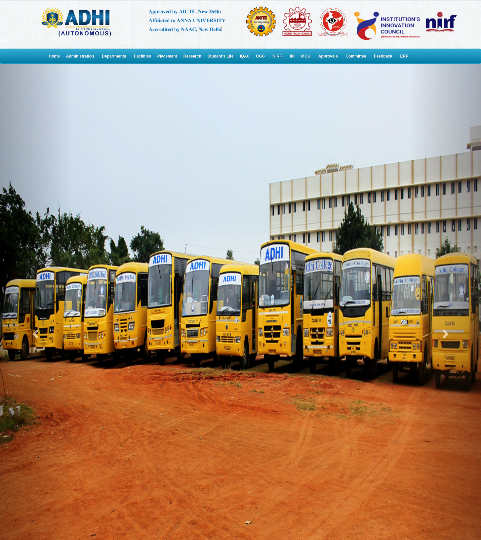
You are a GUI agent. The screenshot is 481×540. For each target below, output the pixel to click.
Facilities (142, 56)
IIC (292, 56)
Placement (167, 56)
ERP (404, 56)
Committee (355, 56)
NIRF (277, 56)
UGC (260, 56)
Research (192, 56)
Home (54, 56)
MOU (305, 56)
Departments (114, 56)
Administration (80, 56)
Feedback (383, 56)
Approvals (328, 56)
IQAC (245, 56)
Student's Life (221, 56)
